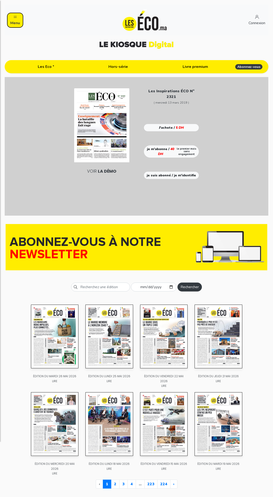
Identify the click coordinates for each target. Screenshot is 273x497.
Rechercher (190, 287)
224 (163, 484)
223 (150, 484)
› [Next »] (173, 484)
